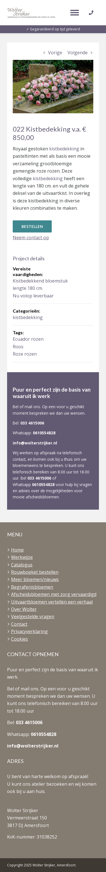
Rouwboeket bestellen (35, 572)
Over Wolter (24, 609)
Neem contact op (31, 237)
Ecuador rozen (28, 339)
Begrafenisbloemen (32, 587)
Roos (18, 347)
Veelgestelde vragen (32, 616)
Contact (19, 624)
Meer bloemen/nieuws (35, 579)
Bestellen (32, 226)
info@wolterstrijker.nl (35, 443)
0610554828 (44, 432)
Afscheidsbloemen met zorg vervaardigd (53, 594)
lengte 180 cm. (28, 288)
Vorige (55, 52)
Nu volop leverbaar (33, 296)
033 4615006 (32, 423)
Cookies (19, 639)
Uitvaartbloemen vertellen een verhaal (52, 602)
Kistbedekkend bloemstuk (40, 281)
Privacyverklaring (29, 631)
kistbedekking (64, 149)
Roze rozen (25, 354)
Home (17, 550)
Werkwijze (22, 557)
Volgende (78, 52)
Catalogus (22, 565)
